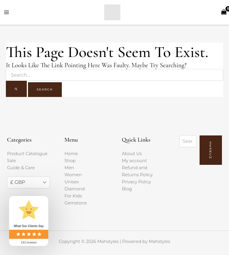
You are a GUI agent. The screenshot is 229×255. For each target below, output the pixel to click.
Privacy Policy (136, 181)
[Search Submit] (16, 89)
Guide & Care (21, 167)
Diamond (74, 189)
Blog (127, 189)
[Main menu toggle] (6, 12)
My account (134, 160)
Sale (11, 160)
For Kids (73, 196)
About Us (132, 153)
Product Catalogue (27, 153)
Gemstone (75, 203)
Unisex (71, 181)
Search (210, 150)
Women (73, 174)
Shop (70, 160)
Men (69, 167)
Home (71, 153)
